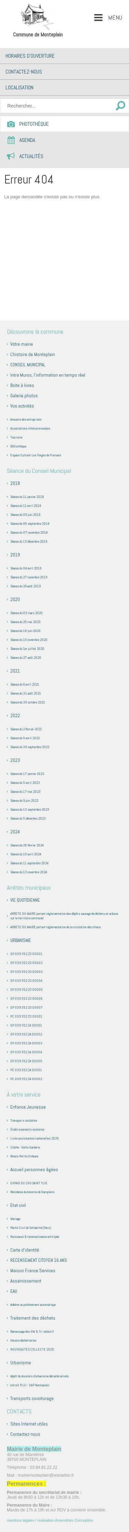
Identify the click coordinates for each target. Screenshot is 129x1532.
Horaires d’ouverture (30, 55)
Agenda (27, 140)
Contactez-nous (24, 71)
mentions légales (20, 1520)
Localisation (19, 87)
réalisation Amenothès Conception (65, 1520)
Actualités (31, 156)
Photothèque (34, 123)
